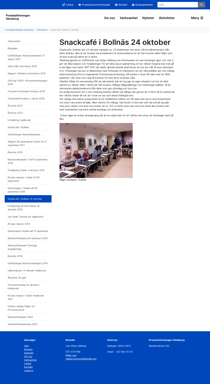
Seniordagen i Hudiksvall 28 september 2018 (22, 190)
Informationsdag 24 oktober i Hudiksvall (24, 286)
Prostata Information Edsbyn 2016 (26, 91)
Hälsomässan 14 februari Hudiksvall (27, 270)
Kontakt (28, 367)
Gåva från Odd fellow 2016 (22, 66)
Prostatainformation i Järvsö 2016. (26, 98)
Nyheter (148, 18)
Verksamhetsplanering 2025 (22, 324)
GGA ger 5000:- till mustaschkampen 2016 (27, 82)
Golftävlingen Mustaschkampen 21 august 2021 (26, 57)
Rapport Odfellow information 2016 (27, 73)
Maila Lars (71, 355)
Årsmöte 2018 (15, 152)
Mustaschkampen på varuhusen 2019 (28, 238)
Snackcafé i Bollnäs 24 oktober (25, 198)
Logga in (28, 370)
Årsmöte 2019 (15, 256)
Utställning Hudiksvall (19, 120)
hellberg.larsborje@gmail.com (81, 358)
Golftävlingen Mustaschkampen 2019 (28, 263)
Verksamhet (129, 18)
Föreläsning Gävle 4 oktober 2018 (26, 170)
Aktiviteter (167, 18)
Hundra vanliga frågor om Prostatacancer (21, 308)
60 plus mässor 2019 (19, 223)
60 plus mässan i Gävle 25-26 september (24, 179)
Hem (26, 345)
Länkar (27, 363)
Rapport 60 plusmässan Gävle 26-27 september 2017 (27, 143)
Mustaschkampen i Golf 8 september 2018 (27, 161)
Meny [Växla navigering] (197, 18)
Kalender (29, 352)
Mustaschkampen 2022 (20, 317)
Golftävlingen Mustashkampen (24, 134)
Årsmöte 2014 (15, 112)
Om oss (109, 18)
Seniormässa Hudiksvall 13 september (28, 231)
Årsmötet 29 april (17, 277)
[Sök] (201, 4)
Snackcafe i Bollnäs (18, 127)
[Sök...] (177, 4)
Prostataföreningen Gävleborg (19, 30)
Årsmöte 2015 (15, 105)
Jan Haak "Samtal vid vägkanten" (26, 216)
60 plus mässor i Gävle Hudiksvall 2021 (25, 297)
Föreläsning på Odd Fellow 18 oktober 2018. (23, 208)
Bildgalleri (13, 48)
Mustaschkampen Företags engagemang (22, 247)
